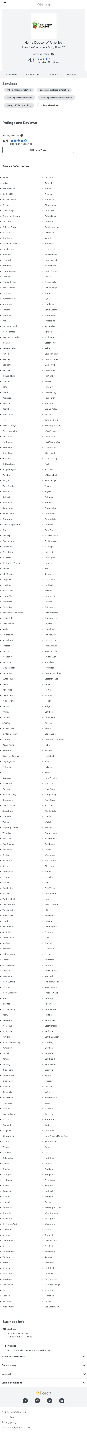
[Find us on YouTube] (61, 1400)
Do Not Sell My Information (16, 1427)
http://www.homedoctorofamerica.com (29, 1350)
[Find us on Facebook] (25, 1400)
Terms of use (8, 1417)
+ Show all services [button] (49, 105)
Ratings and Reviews (19, 123)
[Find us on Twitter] (49, 1400)
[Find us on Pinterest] (37, 1400)
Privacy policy (9, 1422)
